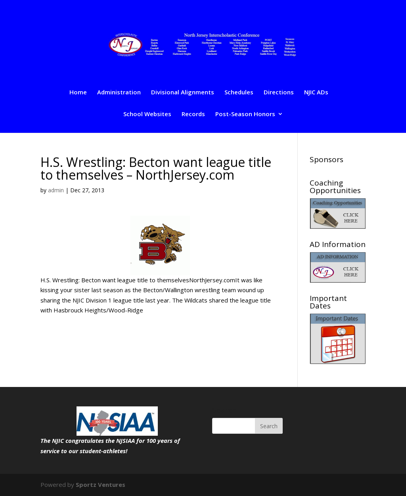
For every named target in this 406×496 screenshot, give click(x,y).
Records (193, 114)
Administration (119, 92)
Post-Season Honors (245, 114)
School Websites (147, 114)
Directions (279, 92)
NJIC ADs (316, 92)
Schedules (238, 92)
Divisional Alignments (182, 92)
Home (78, 92)
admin (56, 190)
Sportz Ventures (100, 484)
